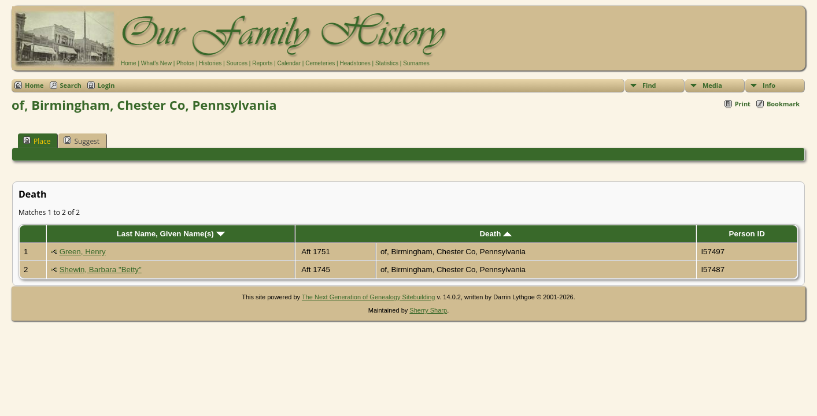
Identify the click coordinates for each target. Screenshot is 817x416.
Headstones (354, 63)
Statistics (386, 63)
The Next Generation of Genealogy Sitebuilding (368, 297)
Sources (236, 63)
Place (36, 141)
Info (769, 85)
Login (106, 85)
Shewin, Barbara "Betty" (101, 269)
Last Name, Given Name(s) (171, 233)
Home (128, 63)
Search (71, 85)
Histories (210, 63)
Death (495, 233)
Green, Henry (83, 251)
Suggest (81, 141)
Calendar (289, 63)
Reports (262, 63)
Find (649, 85)
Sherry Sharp (428, 310)
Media (712, 85)
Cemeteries (320, 63)
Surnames (416, 63)
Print (743, 103)
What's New (156, 63)
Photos (185, 63)
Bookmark (783, 103)
